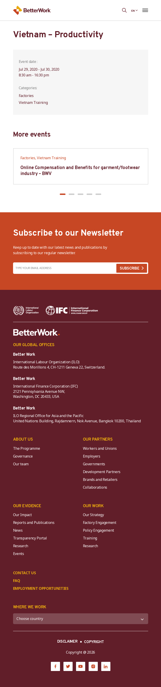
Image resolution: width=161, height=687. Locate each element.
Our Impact (22, 514)
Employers (91, 456)
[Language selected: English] (134, 10)
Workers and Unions (100, 448)
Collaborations (95, 487)
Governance (23, 456)
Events (18, 553)
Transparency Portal (30, 538)
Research (20, 545)
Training (90, 538)
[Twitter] (68, 666)
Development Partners (102, 471)
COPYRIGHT (94, 642)
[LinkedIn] (105, 666)
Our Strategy (93, 514)
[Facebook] (55, 666)
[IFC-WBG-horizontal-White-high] (72, 310)
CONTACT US (24, 572)
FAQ (16, 580)
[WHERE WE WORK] (80, 618)
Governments (94, 463)
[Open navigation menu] (145, 10)
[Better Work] (36, 332)
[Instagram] (93, 666)
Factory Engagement (99, 522)
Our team (21, 463)
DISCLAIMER (67, 641)
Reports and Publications (34, 522)
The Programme (26, 448)
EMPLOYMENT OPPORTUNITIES (40, 588)
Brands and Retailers (100, 479)
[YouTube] (80, 666)
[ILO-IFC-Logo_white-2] (26, 310)
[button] (62, 194)
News (18, 530)
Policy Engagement (99, 530)
